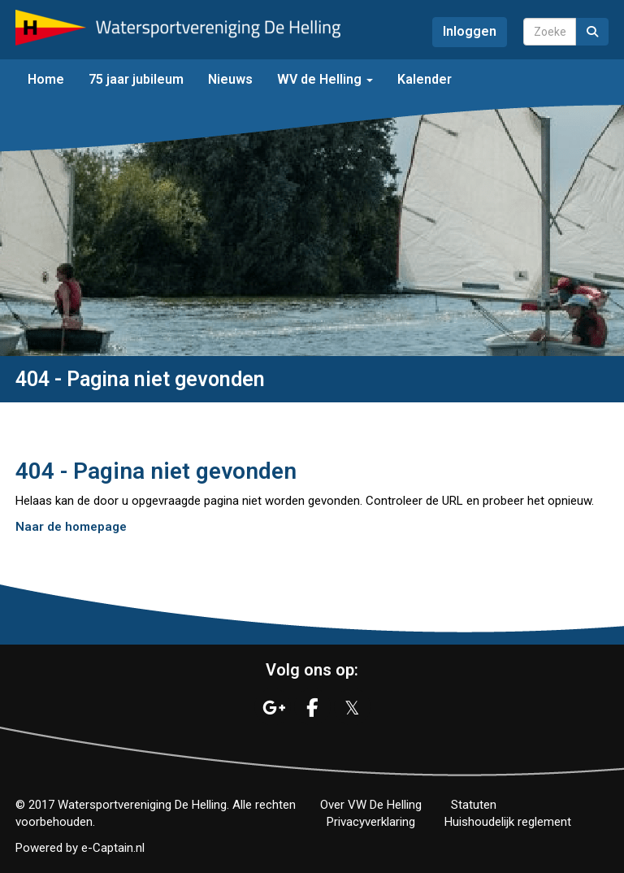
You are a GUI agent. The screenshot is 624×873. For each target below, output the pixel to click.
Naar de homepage (71, 526)
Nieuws (230, 79)
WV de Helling (325, 79)
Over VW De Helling (371, 804)
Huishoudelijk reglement (507, 821)
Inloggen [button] (469, 31)
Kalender (424, 79)
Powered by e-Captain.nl (80, 847)
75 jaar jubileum (136, 79)
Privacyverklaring (371, 821)
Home (46, 79)
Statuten (473, 804)
